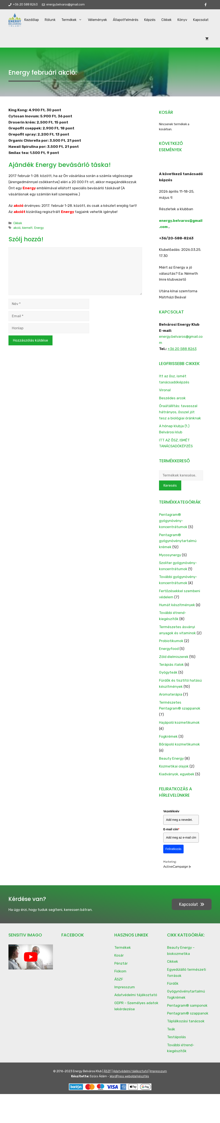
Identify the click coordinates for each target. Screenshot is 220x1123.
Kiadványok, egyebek (176, 778)
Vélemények (88, 41)
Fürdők (172, 987)
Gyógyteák (168, 676)
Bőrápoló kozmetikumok (179, 748)
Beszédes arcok (172, 402)
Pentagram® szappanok (187, 1017)
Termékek (64, 41)
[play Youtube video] (30, 961)
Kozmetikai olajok (174, 770)
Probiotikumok (171, 645)
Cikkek (157, 41)
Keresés (170, 489)
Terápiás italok (171, 668)
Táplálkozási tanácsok (186, 1025)
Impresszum (124, 991)
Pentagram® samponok (187, 1009)
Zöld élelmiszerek (173, 661)
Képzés (140, 41)
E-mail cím (171, 833)
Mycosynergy (170, 559)
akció (17, 232)
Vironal (165, 394)
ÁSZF (118, 983)
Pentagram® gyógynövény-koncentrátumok (173, 524)
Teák (171, 1033)
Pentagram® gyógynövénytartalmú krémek (177, 545)
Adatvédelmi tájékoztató (135, 999)
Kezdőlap (22, 41)
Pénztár (121, 967)
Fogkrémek (168, 740)
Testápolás (176, 1041)
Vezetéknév (171, 815)
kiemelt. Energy (33, 232)
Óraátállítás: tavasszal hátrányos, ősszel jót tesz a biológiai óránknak (180, 416)
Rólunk (40, 41)
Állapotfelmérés (116, 41)
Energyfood (169, 653)
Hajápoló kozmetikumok (179, 726)
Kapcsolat (191, 41)
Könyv (173, 41)
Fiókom (120, 975)
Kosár (119, 959)
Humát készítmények (177, 609)
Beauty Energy (171, 762)
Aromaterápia (170, 698)
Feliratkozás (173, 853)
